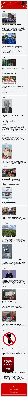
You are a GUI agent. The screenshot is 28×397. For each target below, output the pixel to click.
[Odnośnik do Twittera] (23, 6)
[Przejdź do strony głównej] (14, 3)
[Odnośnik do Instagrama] (25, 6)
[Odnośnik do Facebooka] (21, 6)
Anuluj (17, 391)
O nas (14, 386)
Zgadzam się (12, 391)
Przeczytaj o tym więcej (14, 389)
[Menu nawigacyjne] (2, 6)
